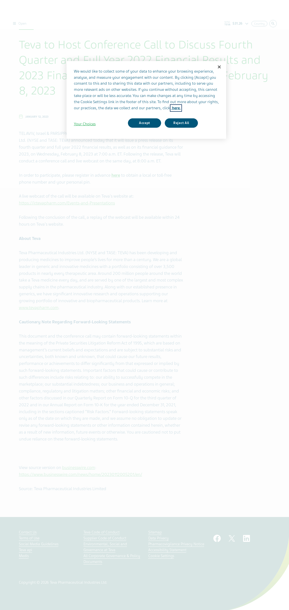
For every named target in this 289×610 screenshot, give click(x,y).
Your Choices (85, 124)
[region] (146, 100)
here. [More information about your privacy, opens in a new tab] (176, 108)
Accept (144, 123)
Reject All (181, 123)
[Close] (219, 67)
